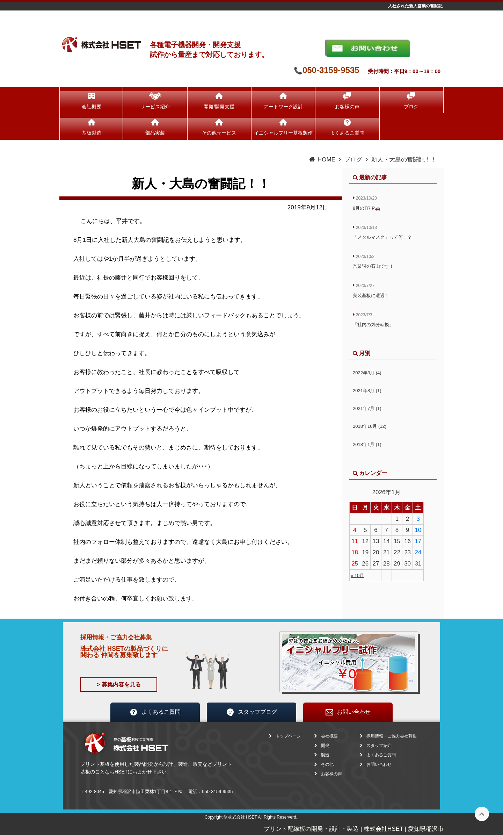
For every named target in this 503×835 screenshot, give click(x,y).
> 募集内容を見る (119, 685)
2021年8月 (367, 390)
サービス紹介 (155, 106)
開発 (325, 745)
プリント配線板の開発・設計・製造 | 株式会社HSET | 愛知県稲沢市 (354, 829)
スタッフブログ (251, 712)
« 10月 (357, 575)
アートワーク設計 (283, 106)
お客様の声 (347, 106)
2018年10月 (369, 426)
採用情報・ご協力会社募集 (391, 736)
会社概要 (91, 106)
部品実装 (155, 133)
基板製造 (91, 133)
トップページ (288, 736)
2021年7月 (367, 408)
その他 (327, 764)
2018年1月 (367, 444)
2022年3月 (367, 372)
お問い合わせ (348, 712)
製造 (325, 755)
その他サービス (219, 133)
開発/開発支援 (219, 106)
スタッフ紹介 (379, 745)
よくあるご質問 (347, 133)
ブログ (411, 106)
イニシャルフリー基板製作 (283, 133)
